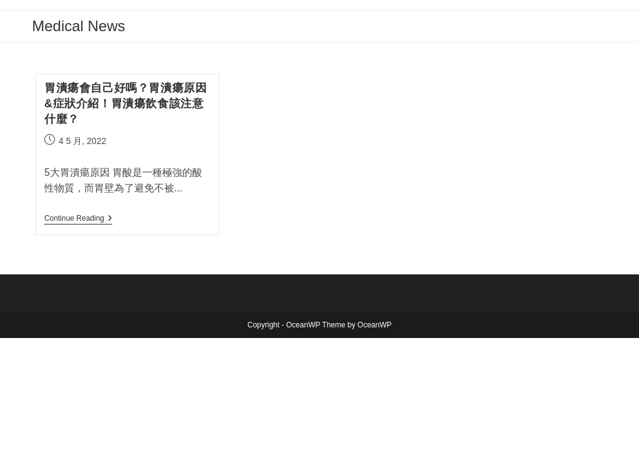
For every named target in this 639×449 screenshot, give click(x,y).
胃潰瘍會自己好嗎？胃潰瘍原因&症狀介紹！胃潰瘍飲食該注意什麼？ (125, 103)
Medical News (78, 25)
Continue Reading (78, 219)
